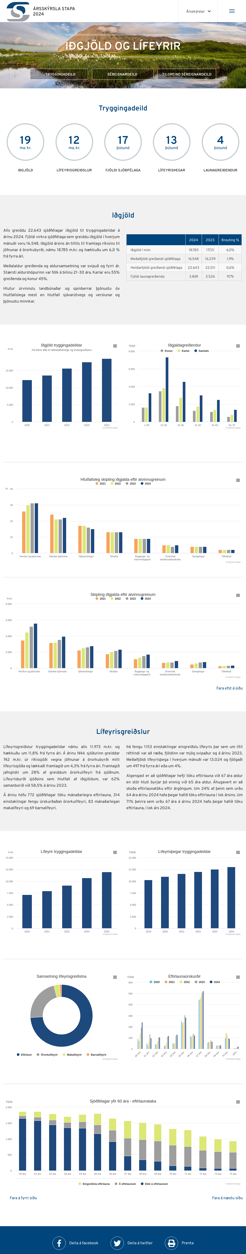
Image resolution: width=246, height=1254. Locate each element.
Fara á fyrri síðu (23, 1198)
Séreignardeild (123, 74)
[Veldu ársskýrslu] (198, 11)
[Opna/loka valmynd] (232, 11)
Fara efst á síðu (229, 688)
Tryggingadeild (59, 74)
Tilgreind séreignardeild (186, 74)
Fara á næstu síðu (227, 1198)
